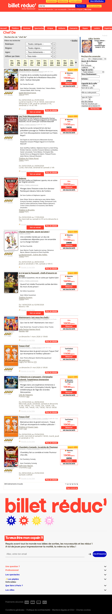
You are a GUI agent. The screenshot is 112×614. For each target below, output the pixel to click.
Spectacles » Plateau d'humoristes (29, 449)
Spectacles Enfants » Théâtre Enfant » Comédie (33, 319)
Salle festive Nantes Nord (29, 329)
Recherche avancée (45, 9)
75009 (21, 211)
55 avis (9, 472)
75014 (21, 94)
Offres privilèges (94, 6)
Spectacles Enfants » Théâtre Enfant (30, 348)
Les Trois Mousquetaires (30, 116)
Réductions (63, 1)
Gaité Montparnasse (27, 92)
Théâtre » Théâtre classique (27, 124)
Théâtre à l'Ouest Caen (28, 427)
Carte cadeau (75, 1)
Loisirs (21, 381)
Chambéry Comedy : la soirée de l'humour (38, 447)
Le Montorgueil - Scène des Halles (33, 254)
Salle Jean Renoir (26, 465)
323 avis (9, 95)
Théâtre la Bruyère (26, 210)
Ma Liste (87, 9)
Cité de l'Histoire (26, 394)
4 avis (9, 336)
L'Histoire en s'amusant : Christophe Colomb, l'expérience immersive (36, 378)
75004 (21, 299)
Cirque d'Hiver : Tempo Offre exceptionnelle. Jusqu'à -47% (100, 44)
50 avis (9, 371)
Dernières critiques (75, 9)
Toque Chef (24, 345)
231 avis (9, 255)
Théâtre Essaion (25, 297)
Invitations (51, 1)
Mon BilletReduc (97, 1)
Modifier (75, 41)
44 (27, 331)
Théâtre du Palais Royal (28, 158)
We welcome (24, 360)
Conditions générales (14, 610)
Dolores (22, 178)
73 (29, 467)
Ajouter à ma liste (28, 109)
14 (25, 429)
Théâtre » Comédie (25, 233)
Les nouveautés (61, 9)
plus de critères (87, 101)
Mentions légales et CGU (63, 610)
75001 (21, 160)
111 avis (9, 202)
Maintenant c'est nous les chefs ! (34, 317)
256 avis (9, 139)
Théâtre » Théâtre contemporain (28, 185)
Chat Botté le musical (29, 69)
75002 (21, 256)
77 (35, 362)
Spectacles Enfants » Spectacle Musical (31, 71)
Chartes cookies (83, 610)
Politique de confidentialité (38, 610)
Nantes (22, 331)
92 (28, 396)
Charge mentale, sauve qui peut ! (34, 231)
